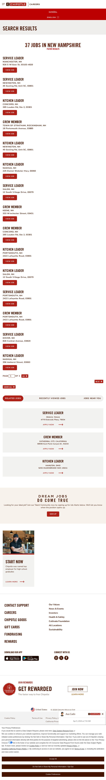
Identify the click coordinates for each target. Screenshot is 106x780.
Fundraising (13, 678)
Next (98, 422)
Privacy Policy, (72, 746)
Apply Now (48, 465)
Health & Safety (58, 657)
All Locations (57, 666)
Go (23, 417)
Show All (8, 427)
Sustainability (57, 670)
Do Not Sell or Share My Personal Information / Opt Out (53, 767)
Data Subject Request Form (63, 731)
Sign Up (54, 554)
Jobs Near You (92, 439)
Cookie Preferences (53, 774)
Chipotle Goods (16, 662)
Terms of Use (79, 749)
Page (5, 416)
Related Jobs (13, 439)
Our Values (56, 645)
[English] (53, 17)
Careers (35, 4)
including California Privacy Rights (14, 749)
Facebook (66, 703)
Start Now (14, 602)
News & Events (58, 649)
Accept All (53, 759)
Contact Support (17, 646)
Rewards (11, 686)
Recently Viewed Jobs (52, 439)
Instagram (56, 703)
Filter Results (53, 89)
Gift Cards (12, 670)
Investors (55, 653)
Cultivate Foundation (61, 661)
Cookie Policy (34, 746)
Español (53, 12)
